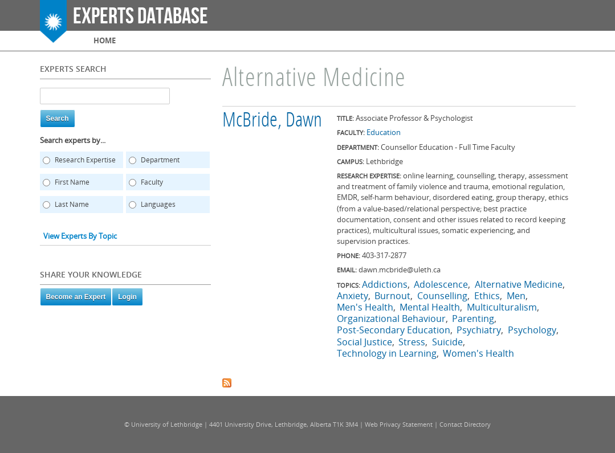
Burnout (392, 295)
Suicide (447, 342)
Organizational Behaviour (391, 318)
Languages (158, 204)
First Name (72, 182)
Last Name (72, 204)
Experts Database (140, 16)
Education (383, 132)
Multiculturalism (502, 307)
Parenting (473, 318)
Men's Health (365, 307)
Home (104, 40)
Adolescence (441, 284)
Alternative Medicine (519, 284)
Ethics (487, 295)
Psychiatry (479, 330)
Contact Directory (465, 424)
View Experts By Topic (80, 236)
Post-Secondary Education (393, 330)
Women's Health (478, 353)
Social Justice (364, 342)
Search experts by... (72, 140)
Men (516, 295)
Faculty (152, 182)
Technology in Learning (387, 353)
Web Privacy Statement (399, 424)
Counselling (442, 295)
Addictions (385, 284)
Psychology (532, 330)
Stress (411, 342)
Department (160, 160)
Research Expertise (85, 160)
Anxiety (352, 295)
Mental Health (430, 307)
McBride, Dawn (272, 121)
